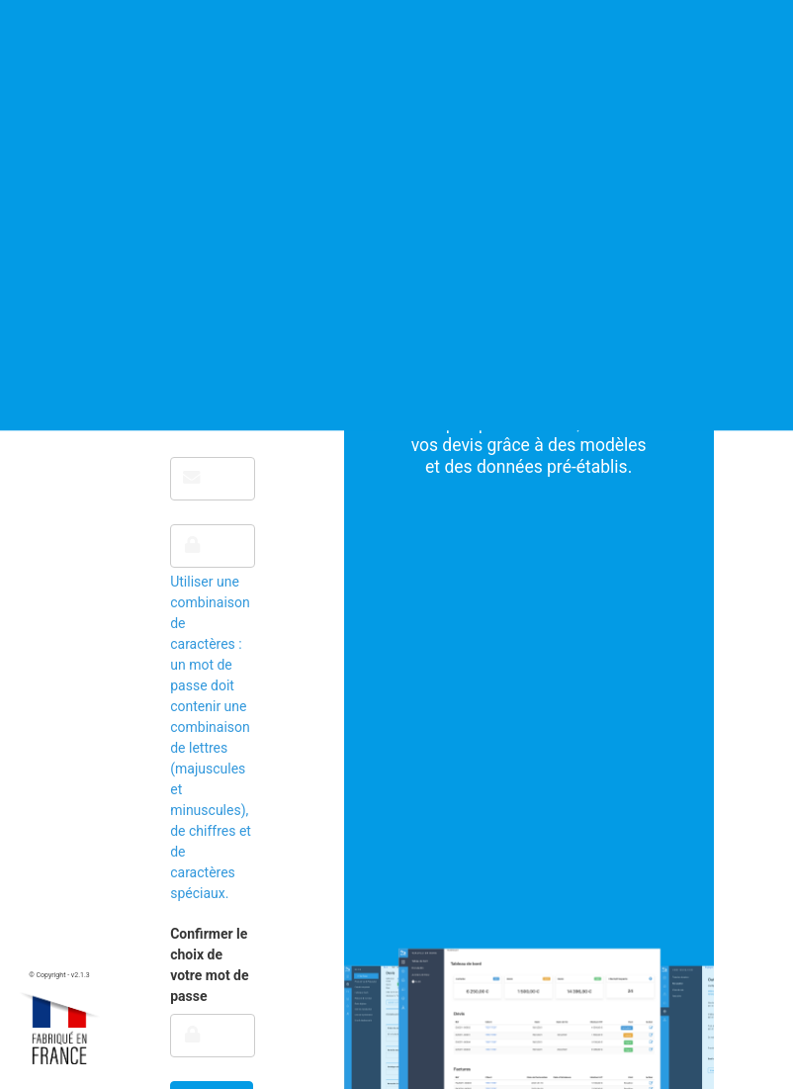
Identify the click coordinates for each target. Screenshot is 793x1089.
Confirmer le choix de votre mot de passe (209, 965)
